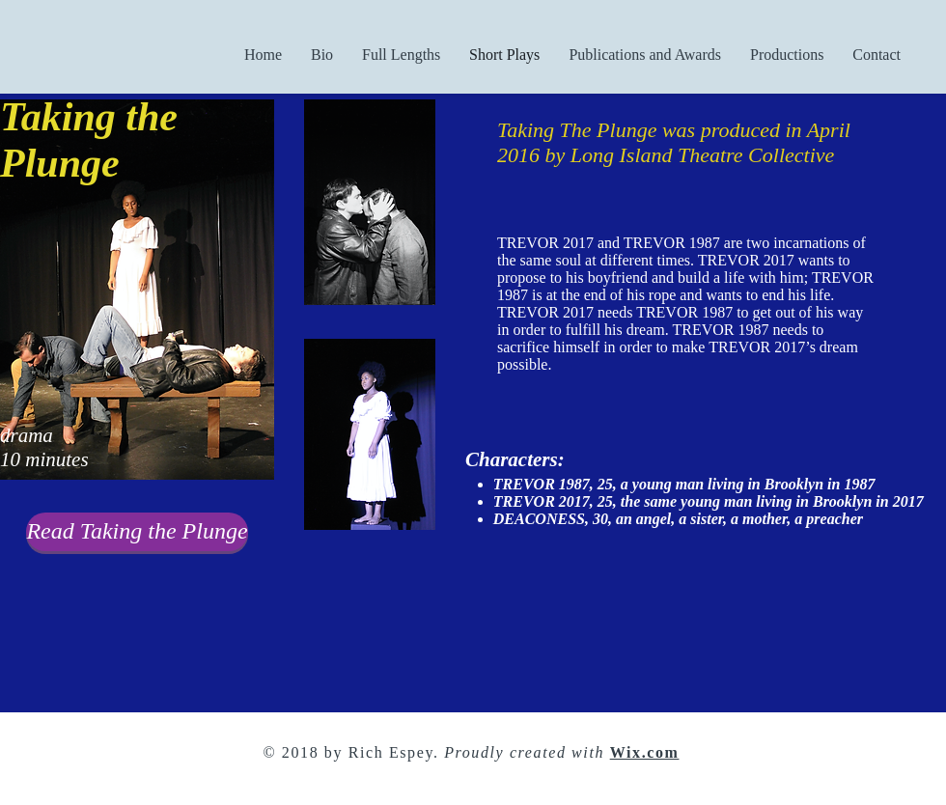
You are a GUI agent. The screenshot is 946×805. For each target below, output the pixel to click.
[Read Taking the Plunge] (137, 532)
